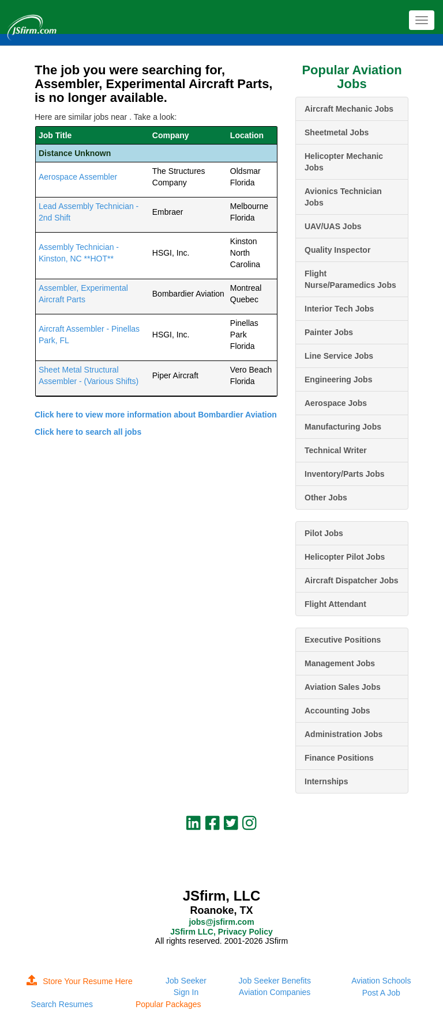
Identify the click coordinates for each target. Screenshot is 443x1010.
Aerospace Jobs (336, 403)
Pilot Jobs (324, 533)
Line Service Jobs (339, 355)
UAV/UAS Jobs (333, 226)
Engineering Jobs (338, 379)
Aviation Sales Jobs (343, 687)
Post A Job (381, 992)
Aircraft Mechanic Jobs (349, 108)
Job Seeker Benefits (275, 980)
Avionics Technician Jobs (343, 197)
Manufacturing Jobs (343, 426)
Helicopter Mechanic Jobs (344, 161)
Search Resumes (62, 1004)
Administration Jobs (343, 734)
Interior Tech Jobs (339, 308)
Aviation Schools (381, 980)
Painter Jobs (329, 332)
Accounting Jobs (337, 710)
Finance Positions (339, 757)
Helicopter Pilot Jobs (345, 556)
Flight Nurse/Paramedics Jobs (350, 279)
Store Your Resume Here (80, 981)
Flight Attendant (335, 604)
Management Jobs (340, 663)
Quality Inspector (337, 250)
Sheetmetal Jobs (337, 132)
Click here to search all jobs (88, 431)
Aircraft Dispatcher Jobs (352, 580)
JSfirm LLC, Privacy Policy (221, 931)
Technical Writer (336, 450)
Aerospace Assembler (78, 176)
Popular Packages (168, 1004)
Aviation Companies (274, 992)
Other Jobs (326, 497)
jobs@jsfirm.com (221, 922)
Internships (326, 781)
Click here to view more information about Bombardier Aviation (156, 414)
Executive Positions (343, 639)
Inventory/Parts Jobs (345, 474)
